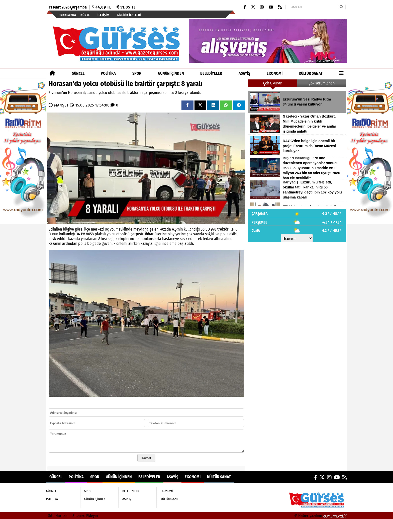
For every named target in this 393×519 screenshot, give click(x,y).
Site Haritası (58, 515)
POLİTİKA (108, 73)
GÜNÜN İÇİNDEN (171, 73)
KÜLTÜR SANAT (311, 73)
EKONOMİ (274, 73)
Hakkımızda (67, 15)
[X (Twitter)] (253, 7)
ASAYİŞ (244, 73)
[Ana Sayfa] (52, 73)
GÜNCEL (78, 73)
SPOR (136, 73)
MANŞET (62, 105)
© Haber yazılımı (320, 515)
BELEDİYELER (211, 73)
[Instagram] (262, 7)
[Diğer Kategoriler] (341, 73)
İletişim (103, 15)
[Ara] (341, 7)
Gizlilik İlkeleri (129, 15)
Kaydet (146, 457)
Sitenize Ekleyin (85, 515)
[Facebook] (245, 7)
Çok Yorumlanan (322, 83)
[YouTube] (271, 7)
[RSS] (280, 7)
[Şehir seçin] (297, 238)
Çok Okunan (272, 83)
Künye (85, 15)
